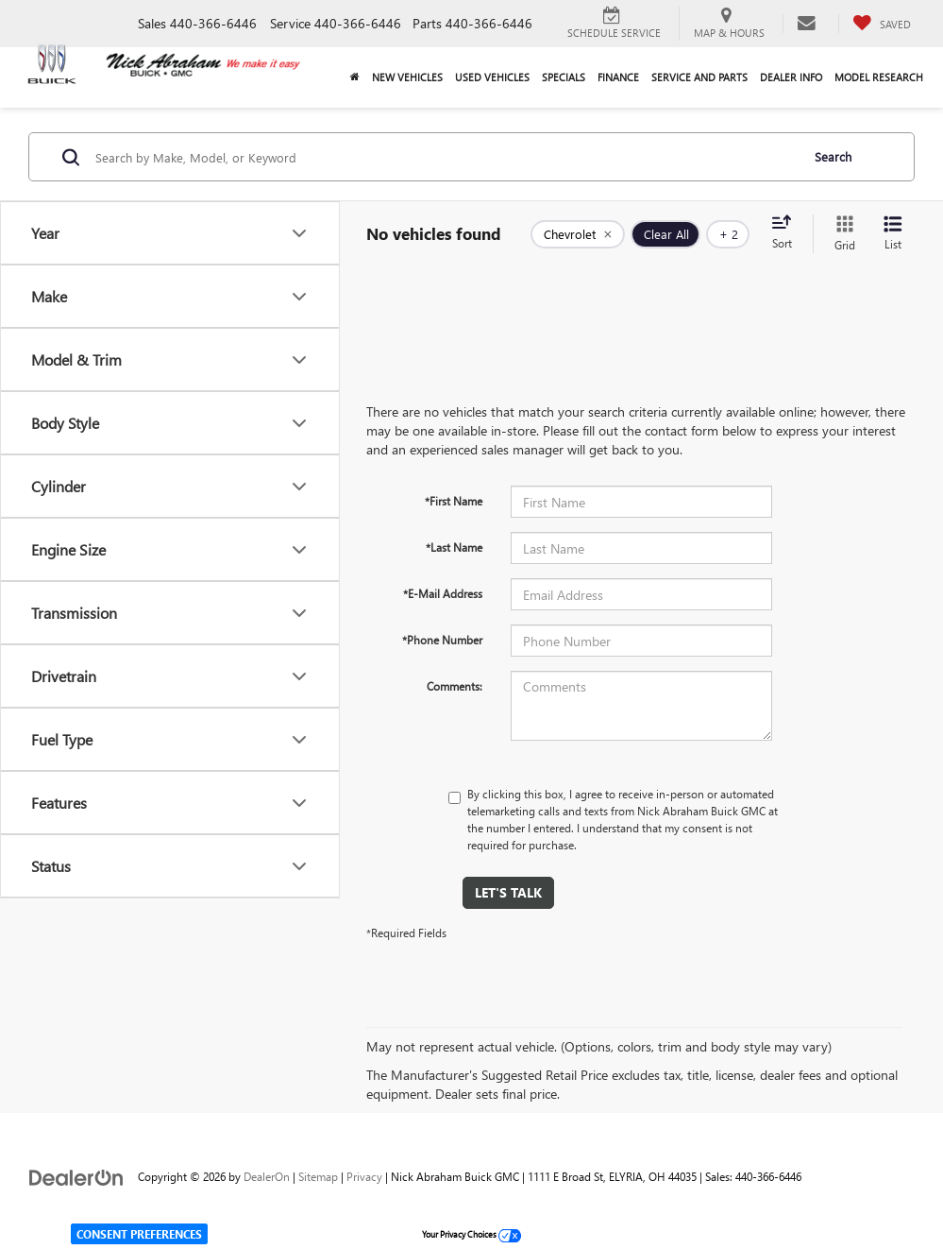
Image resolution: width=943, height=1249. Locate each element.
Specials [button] (563, 77)
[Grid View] (841, 233)
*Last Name (454, 547)
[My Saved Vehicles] (881, 23)
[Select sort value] (787, 233)
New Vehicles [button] (407, 77)
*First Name (453, 500)
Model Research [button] (878, 77)
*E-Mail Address (442, 593)
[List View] (893, 233)
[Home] (355, 77)
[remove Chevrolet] (577, 234)
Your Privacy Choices (471, 1234)
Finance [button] (618, 77)
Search (833, 156)
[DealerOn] (76, 1176)
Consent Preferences (139, 1233)
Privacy (364, 1176)
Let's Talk (508, 892)
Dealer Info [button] (791, 77)
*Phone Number (442, 639)
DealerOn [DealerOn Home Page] (267, 1176)
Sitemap (318, 1176)
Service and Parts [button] (699, 77)
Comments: (454, 685)
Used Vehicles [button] (492, 77)
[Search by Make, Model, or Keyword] (444, 157)
